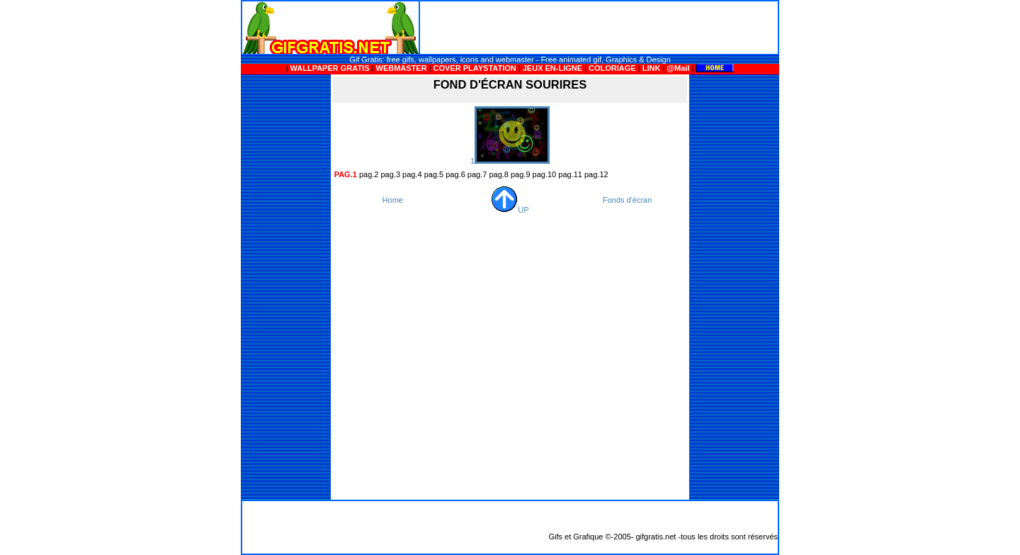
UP (509, 210)
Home (392, 200)
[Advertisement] (599, 27)
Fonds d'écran (627, 200)
